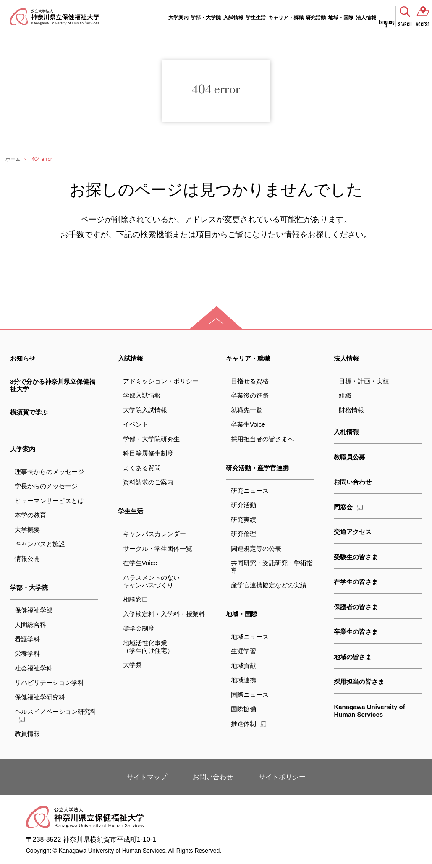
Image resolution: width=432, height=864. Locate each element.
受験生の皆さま (356, 556)
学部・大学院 (206, 18)
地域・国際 (340, 18)
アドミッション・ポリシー (161, 381)
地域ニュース (250, 636)
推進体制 (248, 723)
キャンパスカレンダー (154, 533)
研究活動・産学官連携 (257, 467)
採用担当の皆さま (359, 681)
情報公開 (27, 558)
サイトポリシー (282, 776)
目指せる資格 (250, 381)
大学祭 (132, 664)
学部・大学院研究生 (151, 438)
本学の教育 (30, 514)
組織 (345, 395)
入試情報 (233, 18)
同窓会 (348, 507)
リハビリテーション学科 (49, 682)
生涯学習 (243, 651)
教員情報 (27, 733)
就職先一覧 (246, 410)
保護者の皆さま (356, 606)
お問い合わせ (353, 481)
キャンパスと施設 (40, 543)
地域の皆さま (353, 656)
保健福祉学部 (33, 610)
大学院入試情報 (145, 410)
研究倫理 (243, 533)
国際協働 (243, 708)
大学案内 (178, 18)
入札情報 (346, 431)
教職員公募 (349, 457)
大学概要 (27, 529)
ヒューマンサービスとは (49, 500)
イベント (135, 424)
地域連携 (243, 679)
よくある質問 (142, 467)
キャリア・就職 (286, 18)
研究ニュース (250, 490)
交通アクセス (353, 531)
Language (387, 24)
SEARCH (405, 24)
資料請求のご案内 (148, 482)
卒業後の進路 (250, 395)
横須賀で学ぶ (29, 412)
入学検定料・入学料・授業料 (164, 614)
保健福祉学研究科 (40, 697)
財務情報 (351, 410)
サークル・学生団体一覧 (157, 548)
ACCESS (423, 24)
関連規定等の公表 (256, 548)
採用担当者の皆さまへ (262, 438)
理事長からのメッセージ (49, 471)
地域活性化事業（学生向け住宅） (148, 646)
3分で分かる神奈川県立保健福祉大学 (52, 385)
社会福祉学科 (33, 668)
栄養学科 (27, 653)
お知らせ (22, 358)
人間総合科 (30, 624)
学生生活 (256, 18)
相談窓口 (135, 599)
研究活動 (316, 18)
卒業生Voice (248, 424)
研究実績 (243, 519)
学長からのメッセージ (46, 486)
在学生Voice (140, 562)
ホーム (13, 159)
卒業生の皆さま (356, 631)
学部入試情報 (142, 395)
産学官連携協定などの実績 (268, 585)
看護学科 (27, 639)
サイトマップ (147, 776)
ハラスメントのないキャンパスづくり (151, 581)
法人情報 (366, 18)
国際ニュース (250, 694)
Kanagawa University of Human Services (369, 710)
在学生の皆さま (356, 581)
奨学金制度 (138, 628)
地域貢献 (243, 665)
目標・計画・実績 (364, 381)
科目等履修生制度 (148, 453)
